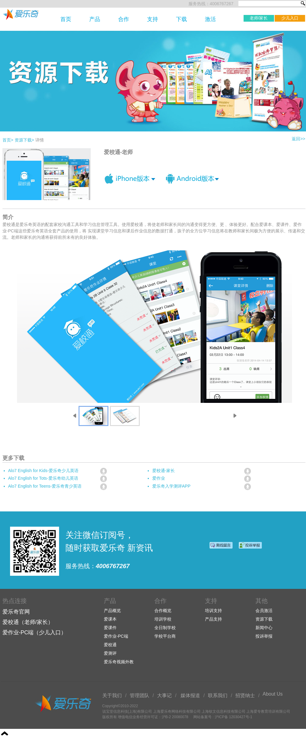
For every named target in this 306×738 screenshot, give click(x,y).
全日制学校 (165, 627)
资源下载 (24, 140)
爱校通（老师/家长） (27, 622)
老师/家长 (259, 18)
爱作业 (158, 478)
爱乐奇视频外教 (119, 661)
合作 (123, 19)
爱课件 (110, 627)
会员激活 (264, 610)
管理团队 (139, 695)
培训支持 (213, 610)
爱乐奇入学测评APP (171, 486)
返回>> (298, 138)
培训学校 (162, 619)
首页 (65, 19)
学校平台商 (165, 636)
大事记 (164, 695)
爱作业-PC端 (116, 636)
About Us (273, 694)
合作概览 (162, 610)
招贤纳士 (245, 695)
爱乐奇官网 (16, 612)
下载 (181, 19)
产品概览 (112, 610)
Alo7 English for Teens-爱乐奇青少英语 (45, 486)
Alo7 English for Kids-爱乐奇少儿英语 (43, 470)
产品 (94, 19)
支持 (152, 19)
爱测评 (110, 653)
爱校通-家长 (163, 470)
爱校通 (110, 644)
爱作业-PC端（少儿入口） (34, 632)
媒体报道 (190, 695)
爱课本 (110, 619)
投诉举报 (264, 636)
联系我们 (217, 695)
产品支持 (213, 619)
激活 (210, 19)
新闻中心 (264, 627)
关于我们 (112, 695)
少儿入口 (289, 18)
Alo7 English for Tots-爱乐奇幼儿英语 (43, 478)
